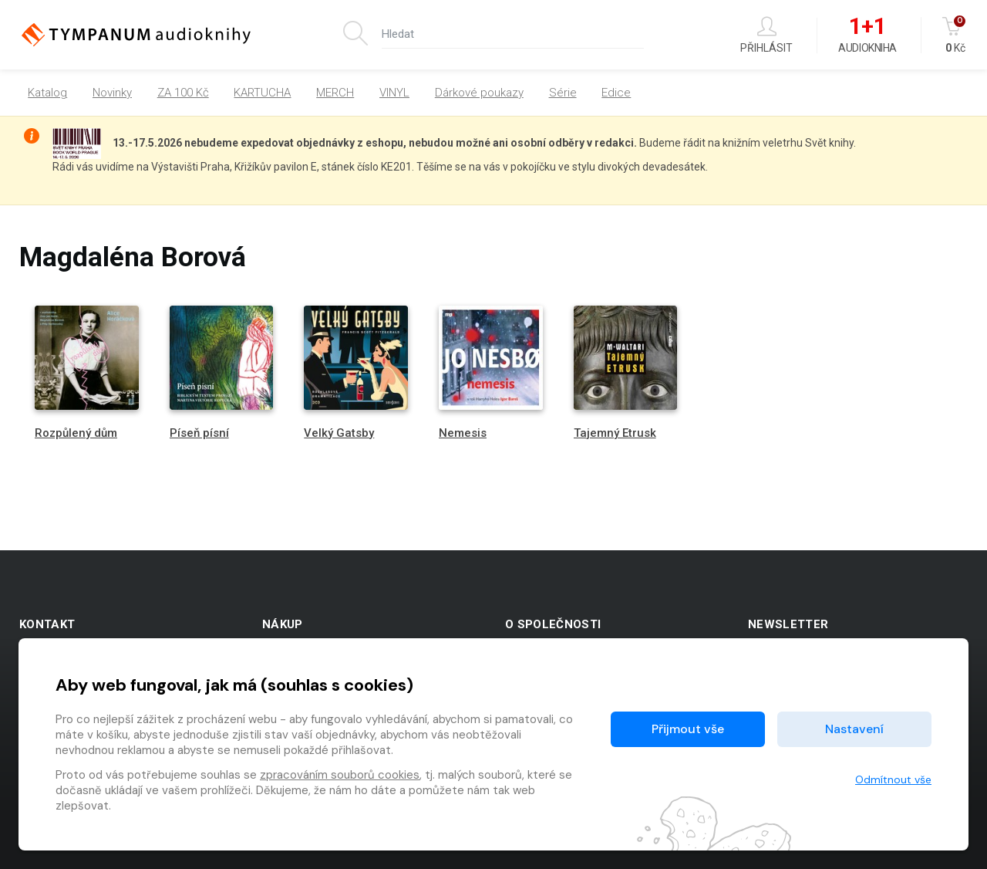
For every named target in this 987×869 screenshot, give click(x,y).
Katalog (47, 93)
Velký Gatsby (339, 433)
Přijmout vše (688, 729)
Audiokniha (867, 35)
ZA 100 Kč (183, 93)
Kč (955, 35)
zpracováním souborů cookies (339, 775)
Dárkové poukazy (479, 93)
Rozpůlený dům (76, 433)
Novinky (112, 93)
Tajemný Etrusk (615, 433)
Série (563, 93)
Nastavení (854, 729)
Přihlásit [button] (766, 35)
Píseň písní (199, 433)
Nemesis (463, 433)
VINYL (394, 93)
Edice (616, 93)
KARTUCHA (262, 93)
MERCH (335, 93)
